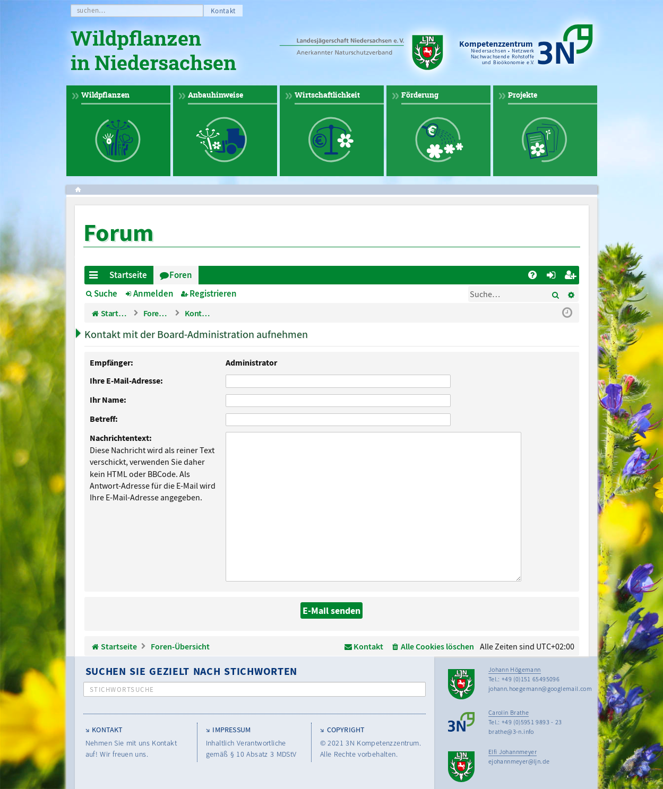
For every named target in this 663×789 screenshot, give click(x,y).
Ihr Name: (108, 399)
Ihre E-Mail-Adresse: (126, 380)
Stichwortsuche (122, 673)
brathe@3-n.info (511, 715)
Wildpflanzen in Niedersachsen (153, 52)
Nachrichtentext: (121, 437)
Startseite (128, 275)
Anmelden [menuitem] (553, 276)
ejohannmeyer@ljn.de (519, 745)
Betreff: (104, 418)
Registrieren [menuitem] (572, 276)
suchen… (91, 10)
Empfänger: (111, 362)
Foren (180, 275)
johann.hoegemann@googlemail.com (540, 672)
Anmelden (153, 293)
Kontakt (223, 10)
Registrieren (213, 293)
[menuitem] (532, 275)
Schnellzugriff (96, 276)
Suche (105, 293)
